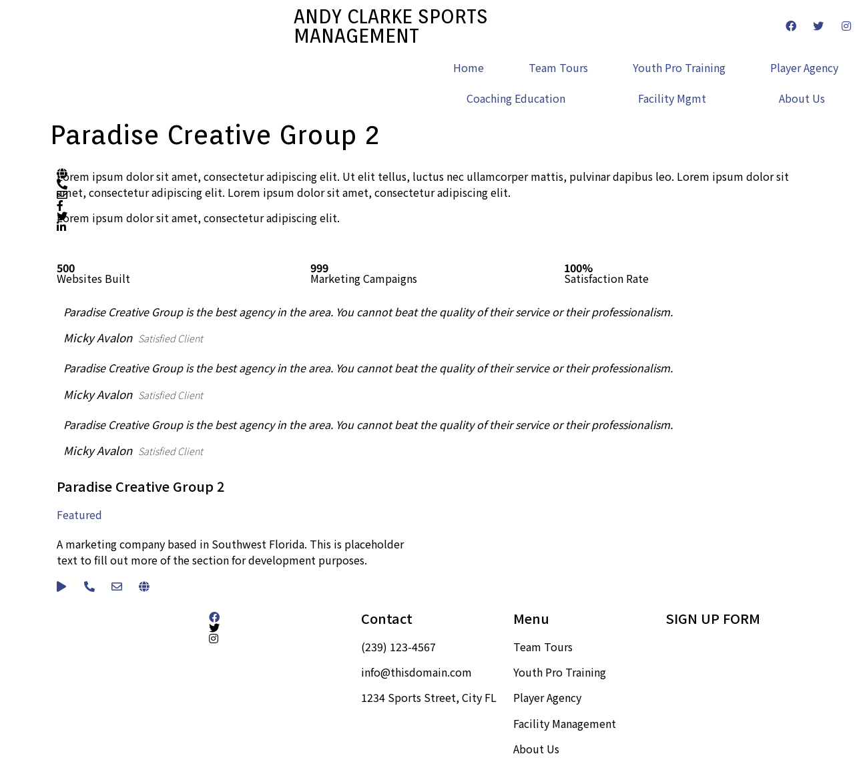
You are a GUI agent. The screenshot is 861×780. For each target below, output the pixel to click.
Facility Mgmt (672, 98)
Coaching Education (516, 98)
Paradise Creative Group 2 (140, 486)
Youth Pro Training (679, 67)
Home (468, 67)
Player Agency (804, 67)
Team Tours (558, 67)
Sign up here (696, 647)
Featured (79, 514)
